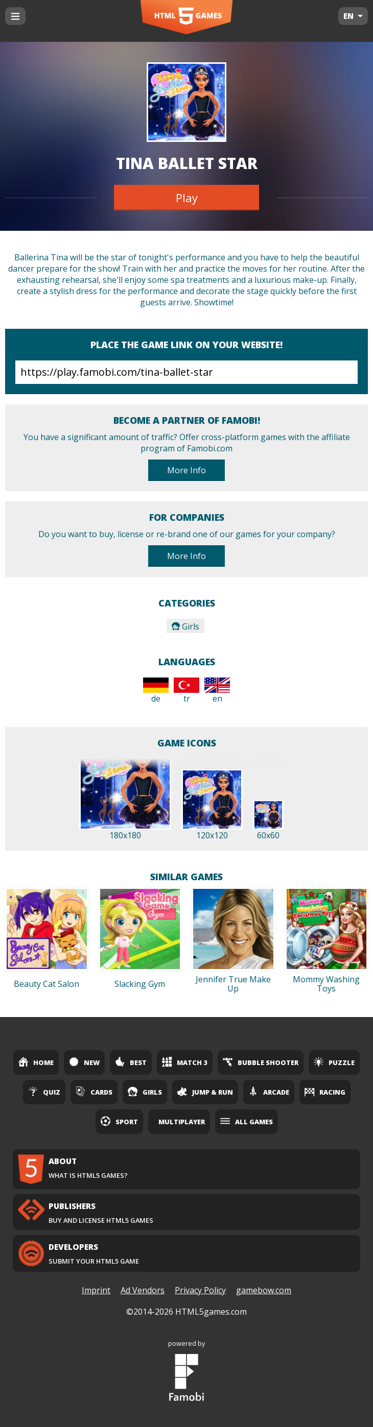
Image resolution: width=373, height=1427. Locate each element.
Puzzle (334, 1062)
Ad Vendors (143, 1290)
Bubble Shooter (260, 1062)
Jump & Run (205, 1091)
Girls (185, 626)
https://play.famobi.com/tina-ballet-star (186, 372)
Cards (94, 1091)
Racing (325, 1091)
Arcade (268, 1091)
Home (36, 1062)
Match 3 (184, 1062)
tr (186, 691)
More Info (186, 470)
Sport (119, 1121)
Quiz (44, 1091)
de (156, 691)
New (84, 1062)
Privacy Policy (200, 1290)
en (217, 691)
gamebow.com (263, 1290)
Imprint (96, 1290)
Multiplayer (181, 1121)
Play (187, 197)
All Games (246, 1121)
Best (131, 1062)
